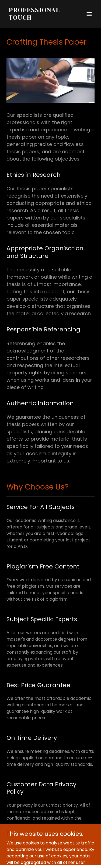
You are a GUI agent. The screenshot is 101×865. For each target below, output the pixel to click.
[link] (37, 18)
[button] (89, 14)
